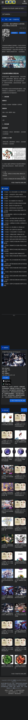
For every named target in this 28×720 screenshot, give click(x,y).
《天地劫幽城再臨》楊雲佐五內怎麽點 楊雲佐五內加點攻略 (14, 215)
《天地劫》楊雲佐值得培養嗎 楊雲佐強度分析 (15, 239)
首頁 (6, 19)
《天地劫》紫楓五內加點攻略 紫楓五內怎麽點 (15, 236)
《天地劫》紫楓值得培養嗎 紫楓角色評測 (14, 253)
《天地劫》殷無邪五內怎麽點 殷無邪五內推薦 (14, 203)
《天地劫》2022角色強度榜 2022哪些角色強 (14, 192)
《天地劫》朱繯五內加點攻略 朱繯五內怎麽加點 (15, 268)
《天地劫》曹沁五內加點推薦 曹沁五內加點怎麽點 (15, 260)
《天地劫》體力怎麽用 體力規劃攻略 (13, 229)
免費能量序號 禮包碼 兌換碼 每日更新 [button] (13, 8)
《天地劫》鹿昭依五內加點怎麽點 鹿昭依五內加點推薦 (14, 173)
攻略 (10, 19)
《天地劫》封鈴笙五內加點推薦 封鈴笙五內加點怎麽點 (14, 197)
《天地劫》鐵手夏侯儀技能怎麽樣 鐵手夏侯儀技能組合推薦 (15, 264)
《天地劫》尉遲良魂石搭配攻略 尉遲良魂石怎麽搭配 (15, 280)
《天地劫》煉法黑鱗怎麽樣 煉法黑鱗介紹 (14, 218)
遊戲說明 (21, 692)
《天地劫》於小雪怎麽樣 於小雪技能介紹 (14, 227)
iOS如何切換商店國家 (19, 690)
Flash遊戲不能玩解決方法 (12, 692)
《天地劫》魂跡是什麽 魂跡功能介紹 (12, 205)
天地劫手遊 (16, 19)
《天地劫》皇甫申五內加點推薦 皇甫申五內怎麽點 (15, 284)
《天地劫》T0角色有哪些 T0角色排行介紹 (14, 232)
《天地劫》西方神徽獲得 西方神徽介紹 (13, 201)
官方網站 (5, 378)
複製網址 (14, 33)
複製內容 (22, 33)
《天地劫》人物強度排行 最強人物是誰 (13, 194)
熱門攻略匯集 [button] (7, 14)
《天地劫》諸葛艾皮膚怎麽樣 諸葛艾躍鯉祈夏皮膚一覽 (15, 276)
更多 (24, 410)
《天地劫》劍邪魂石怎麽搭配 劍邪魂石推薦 (15, 220)
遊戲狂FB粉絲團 (9, 690)
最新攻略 (6, 410)
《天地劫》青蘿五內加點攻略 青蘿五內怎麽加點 (15, 256)
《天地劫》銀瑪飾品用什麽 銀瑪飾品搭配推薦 (14, 177)
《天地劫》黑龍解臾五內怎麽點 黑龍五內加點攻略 (15, 246)
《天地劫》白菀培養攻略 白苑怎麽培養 (13, 208)
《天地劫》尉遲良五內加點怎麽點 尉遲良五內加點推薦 (14, 211)
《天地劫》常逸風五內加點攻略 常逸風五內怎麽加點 (15, 242)
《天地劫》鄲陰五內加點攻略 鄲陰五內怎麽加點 (15, 272)
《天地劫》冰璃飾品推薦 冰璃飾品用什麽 (14, 234)
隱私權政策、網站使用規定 (14, 693)
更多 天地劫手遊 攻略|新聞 (18, 182)
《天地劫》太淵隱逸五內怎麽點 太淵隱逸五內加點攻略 (15, 224)
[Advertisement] (14, 330)
